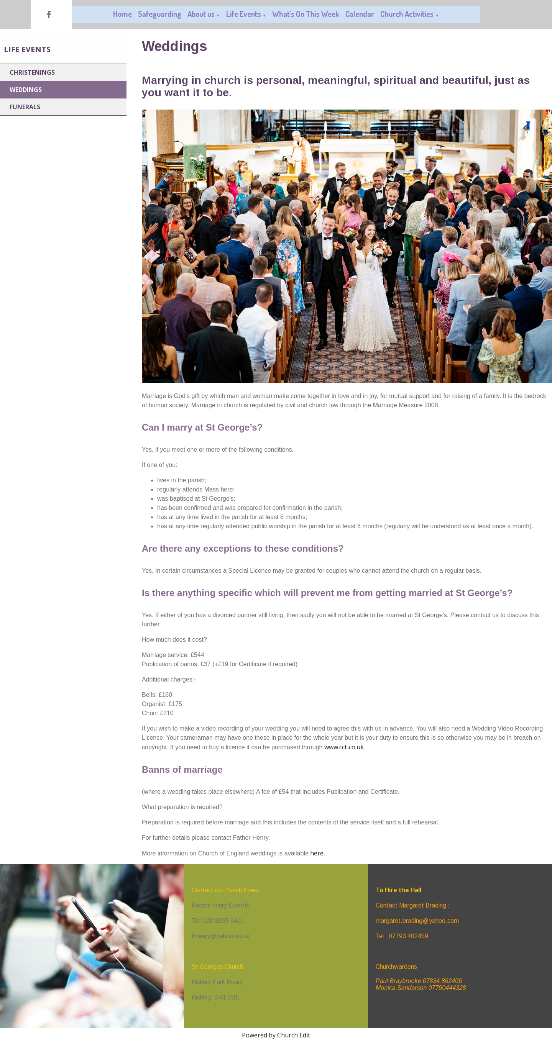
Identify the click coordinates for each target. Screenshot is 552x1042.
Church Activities (407, 14)
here (317, 853)
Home (122, 14)
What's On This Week (305, 14)
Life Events (243, 14)
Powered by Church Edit (276, 1035)
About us (201, 14)
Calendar (359, 14)
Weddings (26, 89)
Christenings (32, 72)
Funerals (25, 107)
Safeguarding (159, 14)
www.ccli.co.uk (344, 747)
